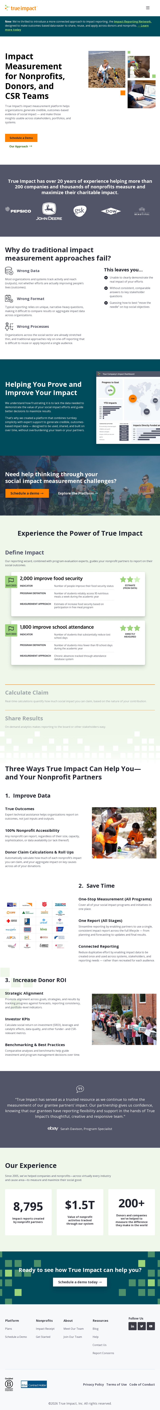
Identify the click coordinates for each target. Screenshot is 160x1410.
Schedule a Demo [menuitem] (16, 1337)
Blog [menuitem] (96, 1329)
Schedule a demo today (78, 1282)
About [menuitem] (68, 1321)
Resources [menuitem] (100, 1321)
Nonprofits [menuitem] (44, 1321)
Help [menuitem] (96, 1337)
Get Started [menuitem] (43, 1337)
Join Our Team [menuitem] (72, 1337)
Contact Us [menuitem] (99, 1345)
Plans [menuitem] (8, 1329)
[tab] (80, 617)
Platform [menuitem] (12, 1321)
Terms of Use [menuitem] (116, 1384)
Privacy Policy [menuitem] (93, 1384)
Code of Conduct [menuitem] (142, 1384)
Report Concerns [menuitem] (103, 1353)
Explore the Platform (76, 493)
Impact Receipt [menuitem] (45, 1329)
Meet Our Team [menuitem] (73, 1329)
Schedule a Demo (21, 138)
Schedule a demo (24, 493)
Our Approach (18, 146)
